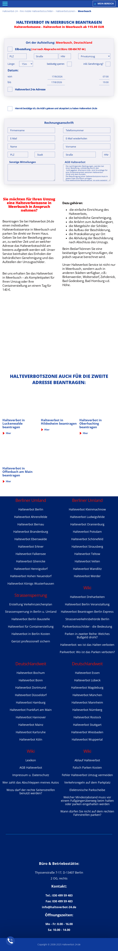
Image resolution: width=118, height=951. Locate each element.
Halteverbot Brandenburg (30, 532)
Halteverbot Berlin (30, 509)
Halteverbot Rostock (87, 717)
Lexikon (30, 760)
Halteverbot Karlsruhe (31, 732)
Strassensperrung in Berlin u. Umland (30, 612)
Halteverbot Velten (87, 561)
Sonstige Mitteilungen (22, 162)
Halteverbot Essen (87, 673)
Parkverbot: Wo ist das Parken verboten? (87, 652)
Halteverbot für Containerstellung (31, 626)
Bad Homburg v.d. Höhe (86, 283)
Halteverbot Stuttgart (87, 725)
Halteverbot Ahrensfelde (30, 517)
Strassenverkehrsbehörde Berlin (87, 619)
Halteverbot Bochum (31, 673)
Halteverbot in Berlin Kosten (31, 634)
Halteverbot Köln (30, 739)
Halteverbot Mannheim (87, 702)
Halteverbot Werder (87, 576)
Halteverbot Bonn (31, 680)
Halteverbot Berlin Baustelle (31, 619)
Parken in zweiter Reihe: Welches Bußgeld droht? (87, 635)
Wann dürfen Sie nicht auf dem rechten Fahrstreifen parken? (87, 813)
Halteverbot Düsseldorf (31, 695)
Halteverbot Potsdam (87, 532)
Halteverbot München (87, 695)
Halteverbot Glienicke (30, 561)
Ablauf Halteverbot (87, 760)
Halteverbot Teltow (87, 554)
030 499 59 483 (62, 895)
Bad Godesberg (73, 281)
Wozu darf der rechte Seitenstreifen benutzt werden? (30, 791)
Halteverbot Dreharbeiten (87, 597)
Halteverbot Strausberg (87, 546)
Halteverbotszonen (65, 11)
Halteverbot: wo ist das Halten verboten (87, 645)
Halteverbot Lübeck (87, 680)
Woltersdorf (91, 277)
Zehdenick (107, 277)
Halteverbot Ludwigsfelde (87, 517)
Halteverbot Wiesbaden (87, 732)
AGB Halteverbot (75, 162)
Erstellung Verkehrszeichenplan (30, 604)
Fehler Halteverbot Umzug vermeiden (87, 775)
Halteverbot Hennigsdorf (31, 569)
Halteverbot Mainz (30, 725)
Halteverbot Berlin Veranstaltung (87, 604)
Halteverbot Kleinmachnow (87, 509)
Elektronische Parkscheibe (87, 790)
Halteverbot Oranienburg (87, 524)
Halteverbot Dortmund (30, 687)
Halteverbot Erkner (30, 546)
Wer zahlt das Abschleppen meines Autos (30, 782)
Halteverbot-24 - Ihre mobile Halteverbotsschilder (27, 11)
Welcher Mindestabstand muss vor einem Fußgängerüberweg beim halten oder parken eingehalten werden (87, 800)
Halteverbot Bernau (30, 524)
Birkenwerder (71, 277)
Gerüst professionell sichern (30, 641)
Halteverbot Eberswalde (30, 539)
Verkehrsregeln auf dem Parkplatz (87, 782)
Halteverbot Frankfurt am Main (31, 710)
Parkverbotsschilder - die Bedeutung (87, 626)
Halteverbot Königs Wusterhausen (30, 583)
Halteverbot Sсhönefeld (87, 539)
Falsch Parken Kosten (87, 767)
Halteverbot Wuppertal (87, 739)
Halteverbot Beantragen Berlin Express (87, 612)
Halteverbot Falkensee (31, 554)
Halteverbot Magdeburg (87, 687)
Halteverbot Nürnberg (87, 710)
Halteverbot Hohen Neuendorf (30, 576)
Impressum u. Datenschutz (30, 775)
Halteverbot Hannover (31, 717)
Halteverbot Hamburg (30, 702)
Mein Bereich (104, 4)
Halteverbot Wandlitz (87, 569)
